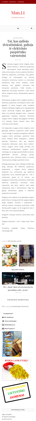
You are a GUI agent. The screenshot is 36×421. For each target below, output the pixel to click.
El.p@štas (5, 2)
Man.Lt (18, 12)
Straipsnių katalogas (8, 417)
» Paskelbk (20, 2)
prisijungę (7, 306)
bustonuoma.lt (7, 419)
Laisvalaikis (18, 38)
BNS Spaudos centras (14, 241)
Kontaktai (12, 2)
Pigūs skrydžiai (7, 414)
